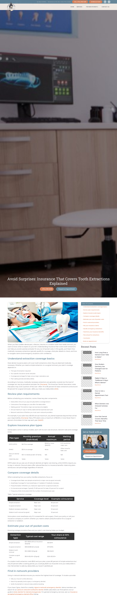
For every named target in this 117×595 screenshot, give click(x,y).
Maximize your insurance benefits (93, 332)
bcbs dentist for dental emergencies (27, 592)
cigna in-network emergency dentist (47, 587)
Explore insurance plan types (92, 313)
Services (80, 7)
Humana (44, 384)
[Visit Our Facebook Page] (105, 1)
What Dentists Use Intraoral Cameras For (102, 406)
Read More (98, 359)
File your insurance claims (91, 325)
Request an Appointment (66, 289)
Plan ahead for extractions (91, 335)
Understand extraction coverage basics (95, 307)
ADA (56, 389)
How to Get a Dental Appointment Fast (101, 393)
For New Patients (92, 7)
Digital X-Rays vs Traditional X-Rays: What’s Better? (101, 380)
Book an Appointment (90, 341)
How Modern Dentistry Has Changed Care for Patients (101, 367)
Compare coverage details (91, 316)
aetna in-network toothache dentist (30, 590)
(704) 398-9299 (47, 289)
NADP (40, 420)
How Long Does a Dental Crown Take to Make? (102, 355)
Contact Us (105, 7)
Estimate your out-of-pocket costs (93, 319)
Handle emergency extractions (92, 328)
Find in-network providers (91, 322)
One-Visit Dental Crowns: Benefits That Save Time (101, 419)
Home (72, 7)
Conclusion (86, 338)
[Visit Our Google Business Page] (109, 1)
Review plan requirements (91, 310)
